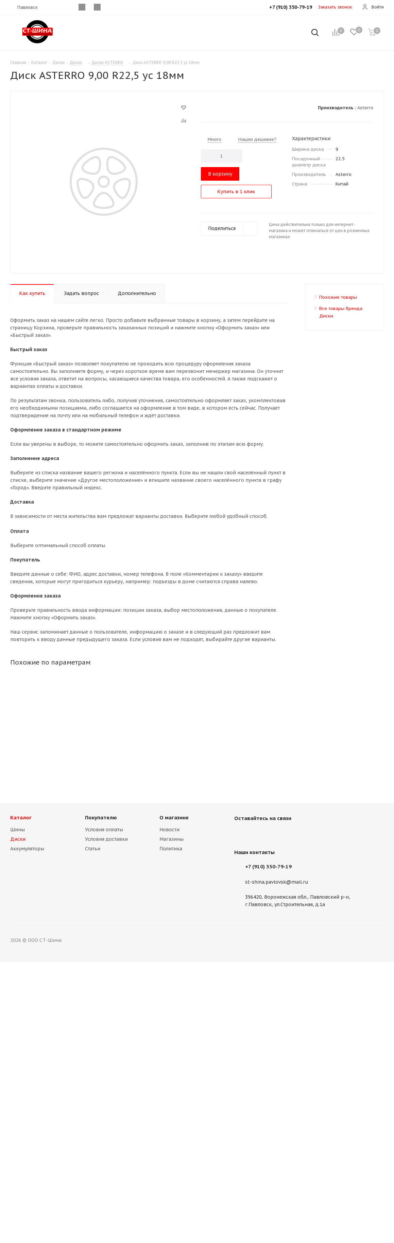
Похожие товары (338, 297)
